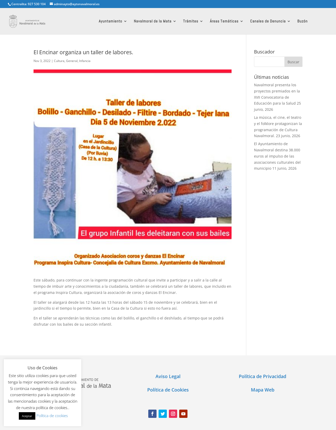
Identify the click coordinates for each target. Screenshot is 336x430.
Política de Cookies (168, 390)
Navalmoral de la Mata (152, 21)
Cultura (59, 61)
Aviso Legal (168, 376)
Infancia (85, 61)
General (72, 61)
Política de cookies (52, 415)
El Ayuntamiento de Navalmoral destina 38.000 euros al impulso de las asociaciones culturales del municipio (277, 156)
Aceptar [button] (27, 416)
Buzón (302, 21)
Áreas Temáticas (224, 21)
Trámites (190, 21)
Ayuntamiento (110, 21)
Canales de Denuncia (268, 21)
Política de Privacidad (262, 376)
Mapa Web (262, 390)
